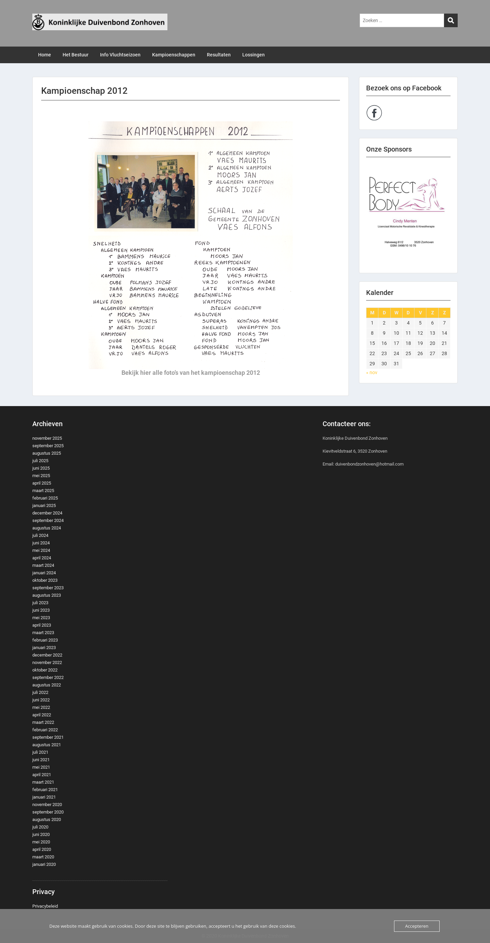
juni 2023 (41, 610)
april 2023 (41, 625)
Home (44, 54)
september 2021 (48, 737)
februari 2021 (45, 789)
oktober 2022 (45, 670)
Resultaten (219, 54)
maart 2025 (43, 490)
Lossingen (253, 54)
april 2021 (41, 774)
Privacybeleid (45, 906)
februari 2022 (45, 729)
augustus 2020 (46, 819)
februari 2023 (45, 640)
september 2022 (48, 677)
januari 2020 (44, 864)
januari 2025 (44, 505)
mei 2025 (41, 475)
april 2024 (41, 557)
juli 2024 (40, 535)
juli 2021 (40, 752)
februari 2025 (45, 498)
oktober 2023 (45, 580)
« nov (371, 372)
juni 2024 (41, 542)
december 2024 (47, 513)
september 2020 (48, 812)
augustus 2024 (46, 527)
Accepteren (416, 926)
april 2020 (41, 849)
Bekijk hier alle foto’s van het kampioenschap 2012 (190, 372)
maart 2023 (43, 632)
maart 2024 (43, 565)
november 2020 (47, 804)
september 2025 (48, 445)
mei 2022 (41, 707)
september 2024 (48, 520)
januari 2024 (44, 572)
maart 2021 (43, 782)
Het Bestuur (75, 54)
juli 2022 (40, 692)
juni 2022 (41, 699)
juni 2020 (41, 834)
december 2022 (47, 655)
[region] (408, 215)
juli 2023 (40, 602)
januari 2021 (44, 797)
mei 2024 (41, 550)
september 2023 (48, 587)
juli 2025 (40, 460)
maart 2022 (43, 722)
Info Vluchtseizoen (120, 54)
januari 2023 (44, 647)
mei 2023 (41, 617)
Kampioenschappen (173, 54)
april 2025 (41, 483)
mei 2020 (41, 841)
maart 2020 (43, 856)
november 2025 (47, 438)
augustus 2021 (46, 744)
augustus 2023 (46, 595)
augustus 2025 (46, 453)
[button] (408, 215)
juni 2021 (41, 759)
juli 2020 (40, 827)
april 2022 (41, 714)
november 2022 (47, 662)
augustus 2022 (46, 684)
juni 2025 (41, 468)
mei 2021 (41, 767)
